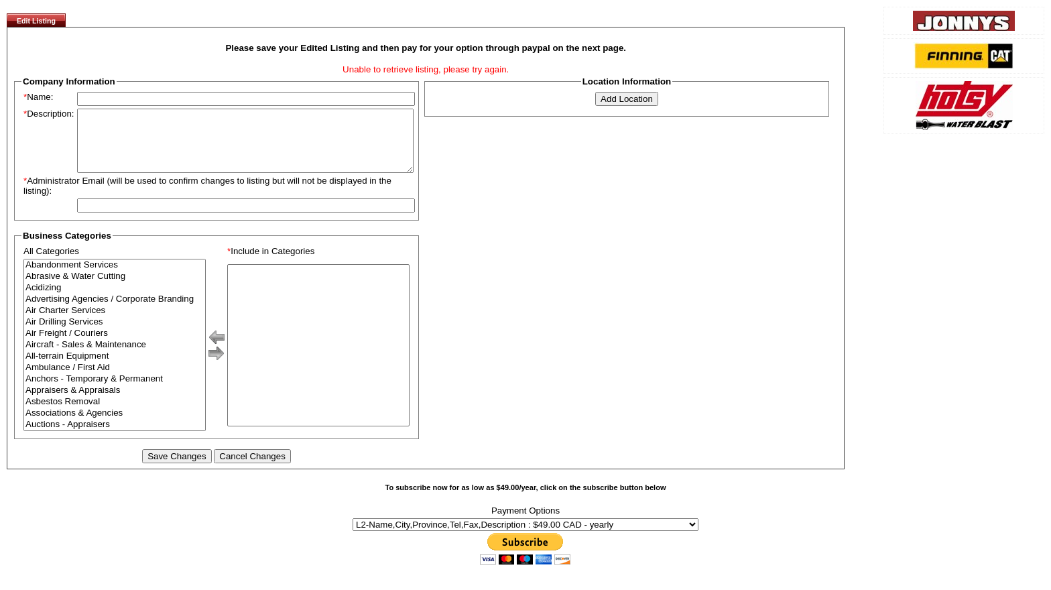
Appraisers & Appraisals (114, 402)
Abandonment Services (114, 277)
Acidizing (114, 300)
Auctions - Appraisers (114, 436)
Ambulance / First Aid (114, 380)
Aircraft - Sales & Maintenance (114, 357)
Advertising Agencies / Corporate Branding (114, 311)
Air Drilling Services (114, 334)
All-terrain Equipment (114, 368)
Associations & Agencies (114, 425)
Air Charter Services (114, 323)
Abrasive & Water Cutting (114, 288)
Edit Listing (36, 21)
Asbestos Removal (114, 414)
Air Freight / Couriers (114, 345)
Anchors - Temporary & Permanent (114, 391)
